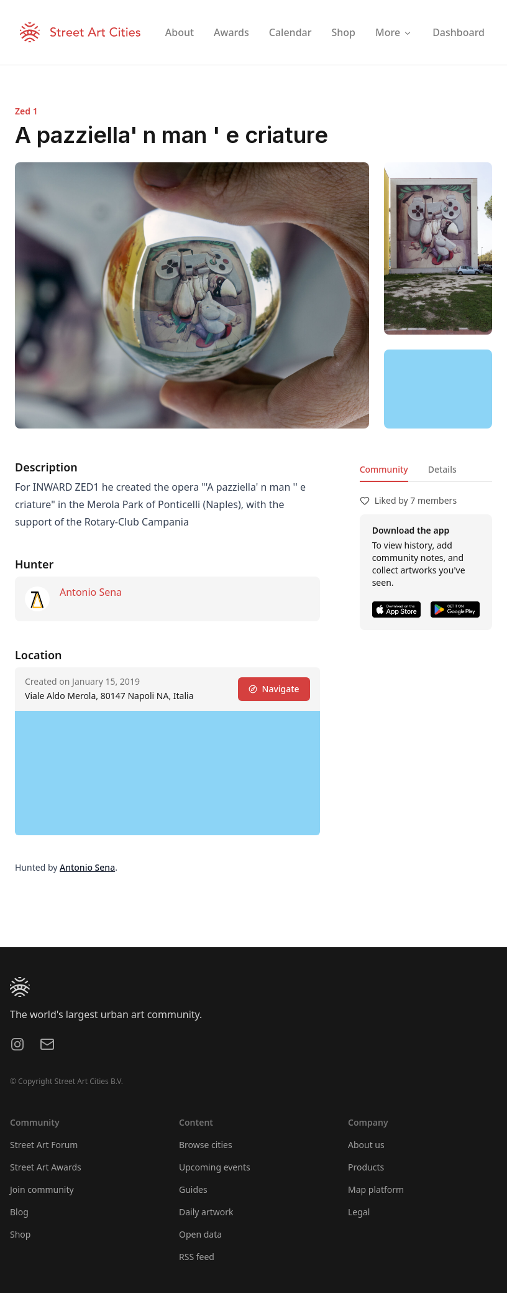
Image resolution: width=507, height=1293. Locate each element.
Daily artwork (206, 1212)
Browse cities (205, 1145)
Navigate (274, 689)
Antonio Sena (91, 592)
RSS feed (196, 1257)
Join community (42, 1189)
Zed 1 (26, 111)
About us (366, 1145)
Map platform (376, 1189)
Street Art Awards (45, 1167)
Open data (200, 1234)
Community (384, 469)
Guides (193, 1189)
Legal (359, 1212)
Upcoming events (214, 1167)
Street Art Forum (44, 1145)
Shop (20, 1234)
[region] (438, 389)
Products (366, 1167)
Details (442, 469)
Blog (19, 1212)
